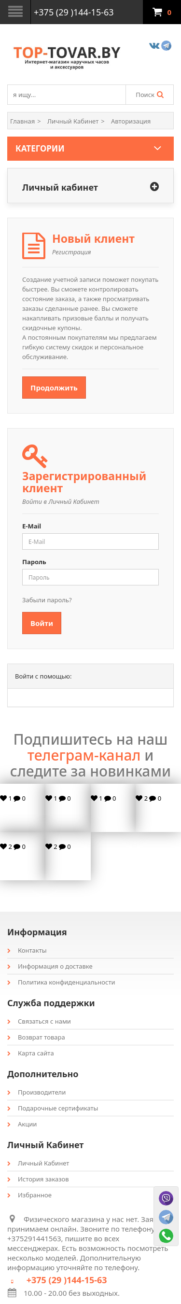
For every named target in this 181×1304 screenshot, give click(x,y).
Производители (36, 1092)
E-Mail (31, 526)
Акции (22, 1124)
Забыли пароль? (47, 600)
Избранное (29, 1195)
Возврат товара (36, 1037)
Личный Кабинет (72, 121)
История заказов (38, 1179)
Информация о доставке (50, 966)
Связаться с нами (39, 1021)
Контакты (27, 950)
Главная (22, 121)
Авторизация (131, 121)
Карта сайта (30, 1053)
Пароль (34, 561)
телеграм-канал (84, 755)
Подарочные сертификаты (52, 1108)
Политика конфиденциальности (61, 982)
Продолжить (54, 387)
